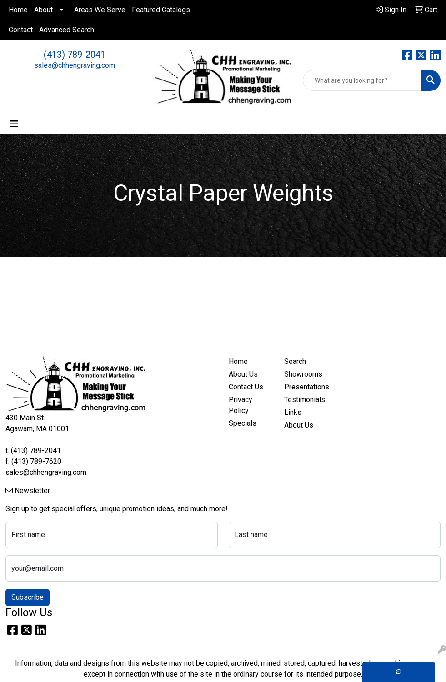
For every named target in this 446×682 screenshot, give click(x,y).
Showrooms (303, 374)
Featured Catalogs (161, 9)
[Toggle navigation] (14, 124)
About (43, 9)
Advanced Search (66, 29)
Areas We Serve (99, 9)
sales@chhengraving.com (74, 65)
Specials (242, 423)
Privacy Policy (240, 405)
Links (292, 412)
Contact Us (246, 387)
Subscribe (27, 597)
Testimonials (304, 399)
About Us (243, 374)
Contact (21, 29)
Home (18, 9)
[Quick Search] (362, 80)
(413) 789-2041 (74, 54)
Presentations (306, 387)
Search (295, 361)
